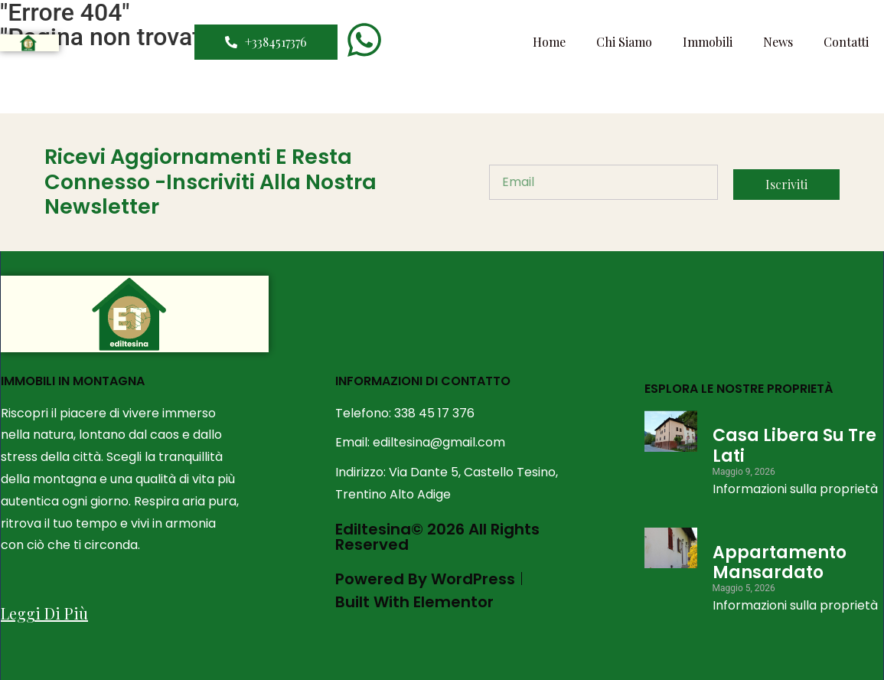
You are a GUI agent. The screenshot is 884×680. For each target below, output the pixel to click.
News (778, 42)
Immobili (707, 42)
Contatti (846, 42)
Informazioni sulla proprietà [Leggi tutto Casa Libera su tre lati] (795, 489)
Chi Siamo (624, 42)
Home (549, 42)
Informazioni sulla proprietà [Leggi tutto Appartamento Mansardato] (795, 605)
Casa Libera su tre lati (794, 445)
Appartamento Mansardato (779, 562)
